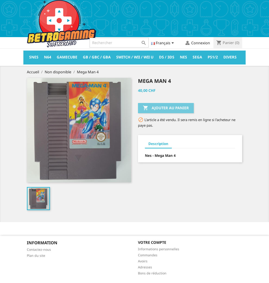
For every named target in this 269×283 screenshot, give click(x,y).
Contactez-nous (39, 249)
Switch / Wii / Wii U (134, 57)
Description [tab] (158, 143)
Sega (197, 57)
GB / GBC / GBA (97, 57)
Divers (230, 57)
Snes (33, 57)
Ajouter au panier (166, 108)
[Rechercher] (119, 43)
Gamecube (67, 57)
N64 (47, 57)
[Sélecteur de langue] (163, 43)
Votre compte (152, 242)
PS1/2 (213, 57)
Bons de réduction (152, 273)
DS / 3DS (166, 57)
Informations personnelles (158, 249)
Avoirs (142, 261)
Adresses (145, 267)
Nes (183, 57)
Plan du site (36, 255)
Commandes (147, 255)
